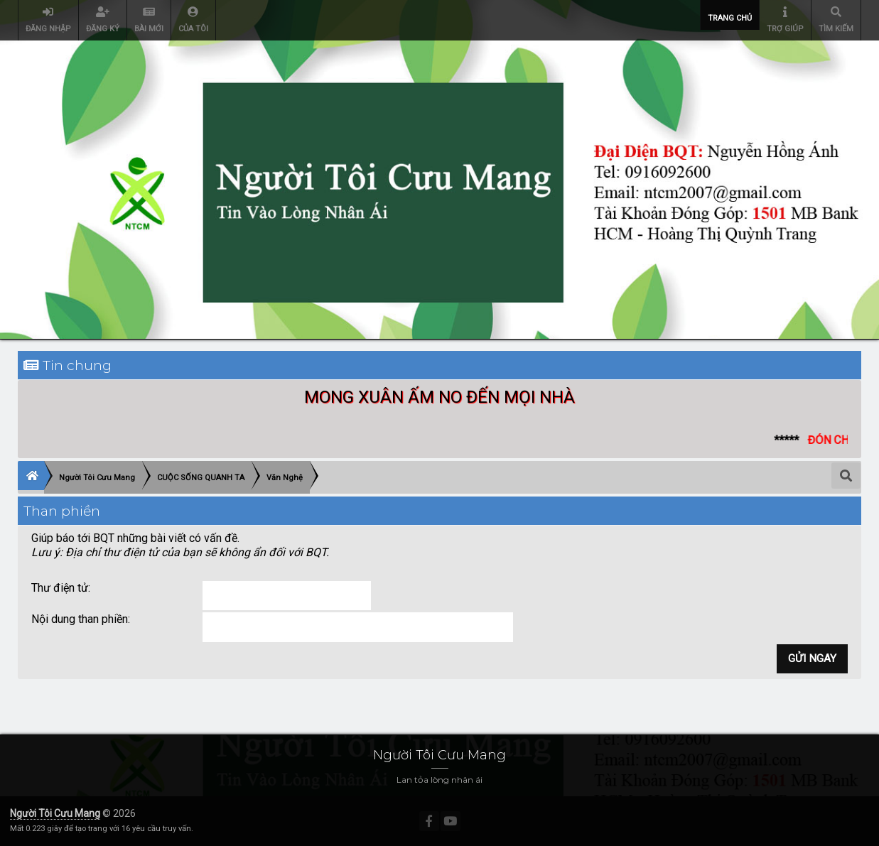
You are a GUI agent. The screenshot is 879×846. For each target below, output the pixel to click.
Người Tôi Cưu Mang (55, 813)
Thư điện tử (59, 588)
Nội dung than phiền (79, 619)
